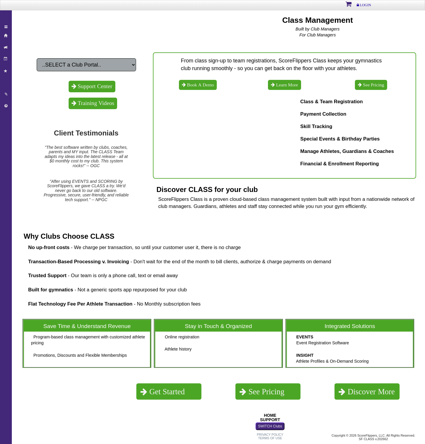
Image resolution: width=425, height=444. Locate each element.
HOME (270, 415)
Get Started (166, 391)
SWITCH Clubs (270, 426)
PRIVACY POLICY (270, 434)
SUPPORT (270, 419)
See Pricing (373, 85)
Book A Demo (200, 85)
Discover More (370, 391)
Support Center (94, 86)
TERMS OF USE (270, 438)
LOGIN (365, 5)
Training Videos (95, 103)
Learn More (286, 85)
